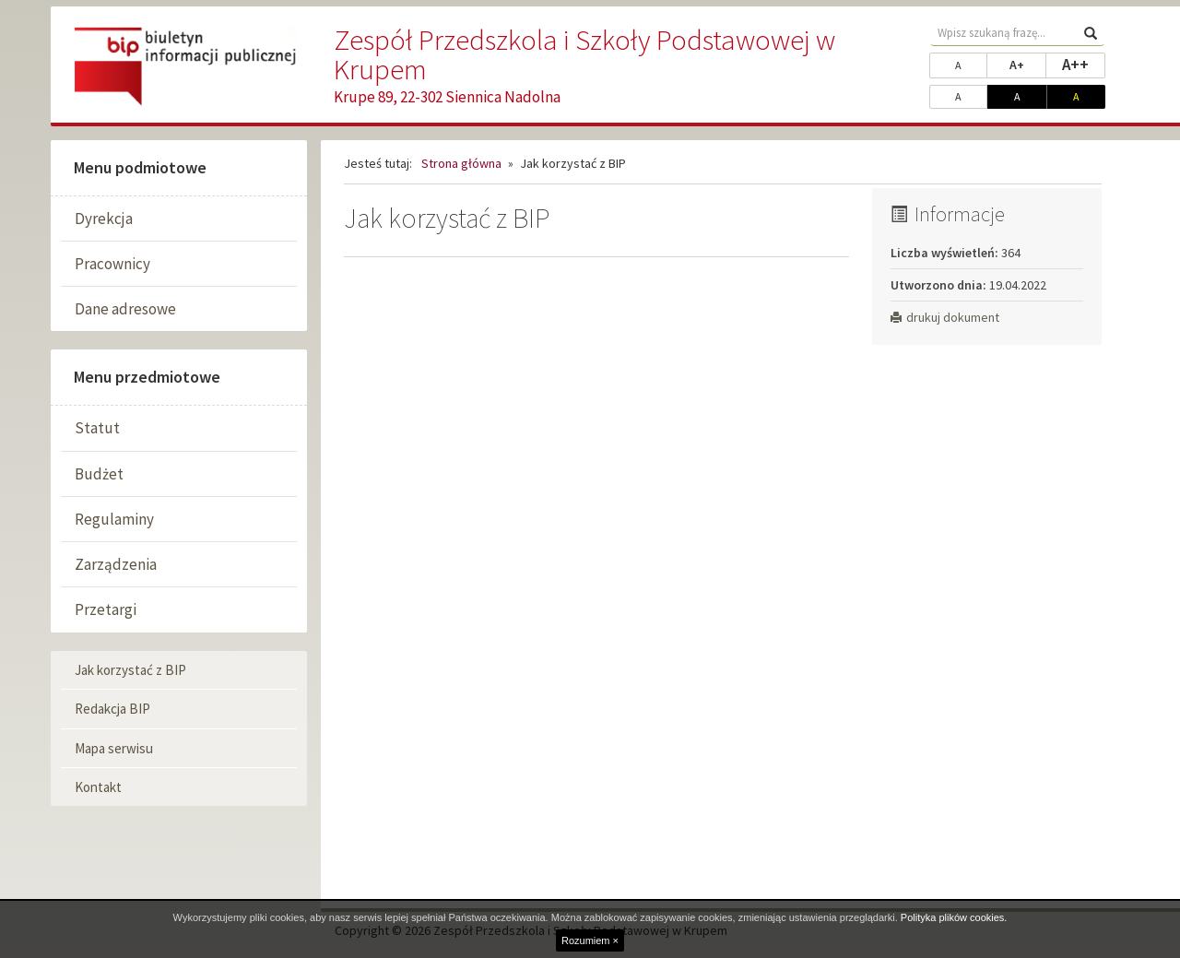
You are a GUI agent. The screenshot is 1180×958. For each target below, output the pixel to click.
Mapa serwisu (114, 748)
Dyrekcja (104, 218)
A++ (1083, 64)
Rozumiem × (590, 940)
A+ (1027, 63)
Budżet (99, 474)
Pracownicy (112, 264)
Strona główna (461, 163)
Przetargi (105, 609)
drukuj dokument (945, 317)
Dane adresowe (125, 309)
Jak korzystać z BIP (130, 670)
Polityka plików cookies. (954, 917)
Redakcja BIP (112, 708)
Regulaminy (114, 519)
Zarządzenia (116, 564)
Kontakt (98, 787)
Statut (97, 428)
